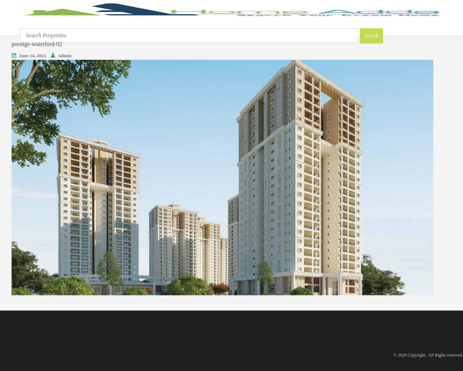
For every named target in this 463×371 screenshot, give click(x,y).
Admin (64, 55)
